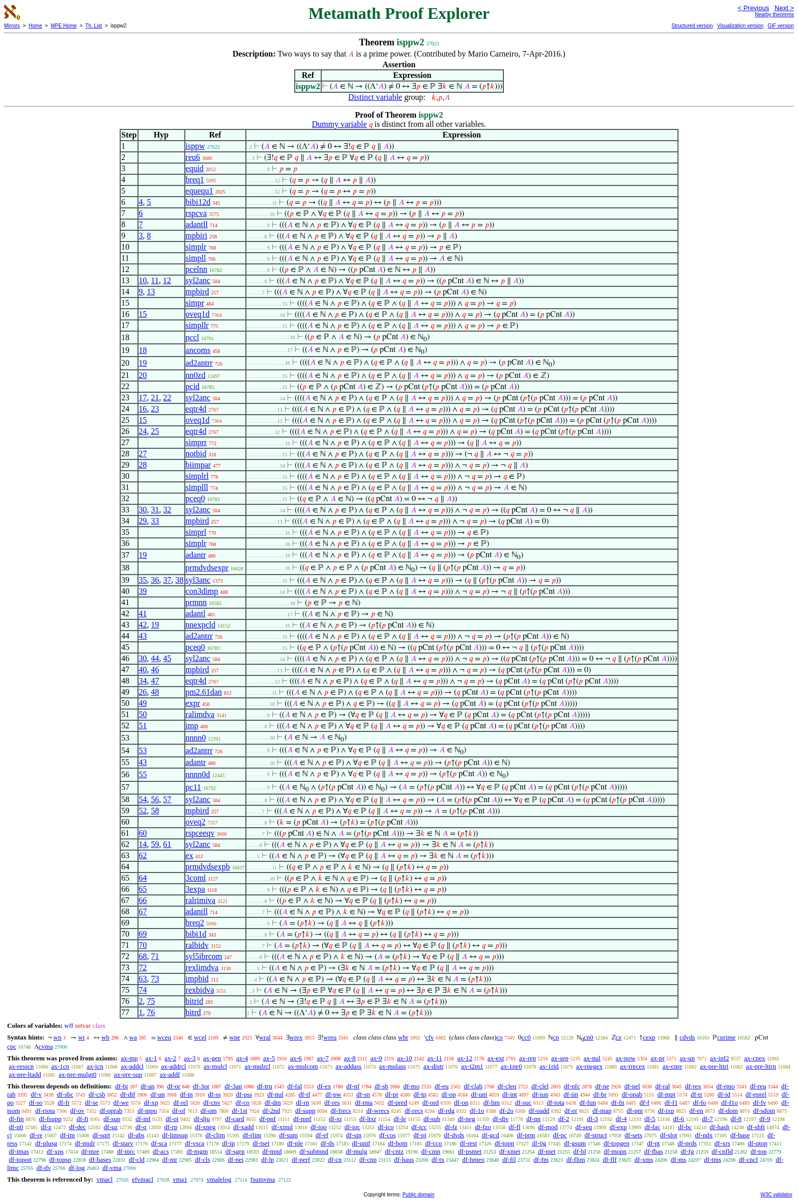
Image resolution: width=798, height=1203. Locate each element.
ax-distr (433, 1066)
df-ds (327, 1143)
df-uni (479, 1094)
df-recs (414, 1110)
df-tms (712, 1159)
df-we (121, 1102)
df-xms (643, 1159)
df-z (46, 1127)
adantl (196, 613)
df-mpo (147, 1110)
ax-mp (129, 1058)
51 (143, 725)
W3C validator (776, 1194)
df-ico (386, 1127)
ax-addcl (132, 1066)
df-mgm (197, 1151)
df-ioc (352, 1127)
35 (143, 580)
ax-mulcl (215, 1066)
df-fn (617, 1102)
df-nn (533, 1119)
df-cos (387, 1135)
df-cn (334, 1159)
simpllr (197, 325)
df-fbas (653, 1151)
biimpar (198, 464)
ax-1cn (60, 1066)
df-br (600, 1094)
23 (155, 408)
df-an (147, 1086)
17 (143, 397)
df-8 (736, 1119)
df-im (67, 1135)
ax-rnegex (589, 1066)
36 (155, 580)
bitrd (193, 1012)
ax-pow (626, 1058)
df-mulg (356, 1151)
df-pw (333, 1094)
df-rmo (726, 1086)
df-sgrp (235, 1151)
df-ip (228, 1143)
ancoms (198, 350)
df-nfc (572, 1086)
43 (143, 636)
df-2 (563, 1119)
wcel (200, 1037)
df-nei (235, 1159)
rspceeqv (200, 833)
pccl (193, 337)
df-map (602, 1110)
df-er (570, 1110)
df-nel (632, 1086)
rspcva (196, 213)
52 (143, 810)
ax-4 (242, 1058)
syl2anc (198, 280)
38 (180, 580)
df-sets (633, 1135)
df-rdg (446, 1110)
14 (143, 844)
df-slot (668, 1135)
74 (143, 990)
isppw (195, 146)
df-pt (653, 1143)
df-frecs (341, 1110)
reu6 (193, 157)
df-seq (583, 1127)
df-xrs (722, 1143)
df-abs (136, 1135)
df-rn (302, 1102)
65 (143, 889)
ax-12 (465, 1058)
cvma (46, 1046)
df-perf (301, 1159)
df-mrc (126, 1151)
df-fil (509, 1159)
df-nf (352, 1086)
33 (155, 520)
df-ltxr (367, 1119)
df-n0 (16, 1127)
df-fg (687, 1151)
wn (57, 1037)
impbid (197, 978)
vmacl (104, 1179)
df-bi (121, 1086)
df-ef (322, 1135)
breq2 (195, 922)
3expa (195, 889)
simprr (196, 442)
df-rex (693, 1086)
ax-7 (323, 1058)
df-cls (202, 1159)
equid (195, 168)
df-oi (172, 1119)
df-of (178, 1110)
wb (105, 1037)
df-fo (699, 1102)
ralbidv (197, 945)
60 (143, 833)
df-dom (728, 1110)
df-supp (305, 1110)
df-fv (759, 1102)
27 (143, 453)
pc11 (194, 787)
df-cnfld (722, 1151)
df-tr (696, 1094)
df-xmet (509, 1151)
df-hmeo (473, 1159)
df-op (449, 1094)
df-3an (233, 1086)
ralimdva (200, 714)
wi (81, 1037)
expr (193, 703)
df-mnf (302, 1119)
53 (143, 750)
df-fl (515, 1127)
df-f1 (671, 1102)
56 (155, 799)
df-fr (64, 1102)
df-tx (438, 1159)
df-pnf (267, 1119)
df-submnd (313, 1151)
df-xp (151, 1102)
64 (143, 877)
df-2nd (271, 1110)
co (500, 1037)
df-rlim (252, 1135)
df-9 (765, 1119)
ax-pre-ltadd (25, 1074)
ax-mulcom (303, 1066)
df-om (209, 1110)
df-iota (555, 1102)
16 (143, 408)
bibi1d (196, 933)
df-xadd (243, 1127)
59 (155, 844)
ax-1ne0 (511, 1066)
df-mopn (615, 1151)
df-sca (159, 1143)
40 (143, 669)
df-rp (170, 1127)
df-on (461, 1102)
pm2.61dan (204, 692)
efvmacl (142, 1179)
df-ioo (318, 1127)
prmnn (196, 602)
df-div (501, 1119)
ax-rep (527, 1058)
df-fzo (483, 1127)
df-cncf (748, 1159)
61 (167, 844)
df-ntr (170, 1159)
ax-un (687, 1058)
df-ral (662, 1086)
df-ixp (666, 1110)
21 (155, 397)
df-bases (100, 1159)
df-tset (260, 1143)
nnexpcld (201, 624)
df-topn (504, 1143)
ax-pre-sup (128, 1074)
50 (143, 714)
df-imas (19, 1151)
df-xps (55, 1151)
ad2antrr (199, 363)
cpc (11, 1046)
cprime (726, 1037)
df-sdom (764, 1110)
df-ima (364, 1102)
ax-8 (350, 1058)
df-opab (632, 1094)
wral (265, 1037)
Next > (784, 8)
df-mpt (666, 1094)
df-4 (621, 1119)
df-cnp (368, 1159)
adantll (197, 224)
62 (143, 855)
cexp (649, 1037)
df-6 (679, 1119)
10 (143, 280)
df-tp (420, 1094)
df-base (740, 1135)
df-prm (526, 1135)
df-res (331, 1102)
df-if (304, 1094)
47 (155, 680)
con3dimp (202, 591)
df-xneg (205, 1127)
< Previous (753, 8)
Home (35, 26)
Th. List (94, 26)
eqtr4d (196, 408)
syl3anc (198, 580)
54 (143, 799)
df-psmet (469, 1151)
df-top (759, 1151)
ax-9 (376, 1058)
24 (143, 431)
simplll (197, 487)
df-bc (685, 1127)
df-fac (652, 1127)
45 (167, 658)
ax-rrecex (632, 1066)
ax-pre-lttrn (761, 1066)
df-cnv (211, 1102)
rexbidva (200, 990)
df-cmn (431, 1151)
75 (151, 1001)
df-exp (618, 1127)
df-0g (539, 1143)
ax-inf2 (719, 1058)
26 (143, 692)
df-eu (441, 1086)
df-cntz (394, 1151)
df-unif (361, 1143)
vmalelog (219, 1179)
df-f (645, 1102)
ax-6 (296, 1058)
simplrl (197, 476)
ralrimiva (201, 900)
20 (143, 375)
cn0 (588, 1037)
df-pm (634, 1110)
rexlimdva (202, 967)
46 (155, 669)
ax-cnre (672, 1066)
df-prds (687, 1143)
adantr (196, 555)
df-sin (353, 1135)
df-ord (430, 1102)
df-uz (111, 1127)
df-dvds (454, 1135)
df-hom (397, 1143)
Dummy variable (339, 124)
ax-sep (559, 1058)
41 (143, 613)
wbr (403, 1037)
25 (155, 431)
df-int (509, 1094)
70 (143, 945)
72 (143, 967)
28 (143, 464)
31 (155, 509)
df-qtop (757, 1143)
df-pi (419, 1135)
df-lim (491, 1102)
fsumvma (262, 1179)
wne (234, 1037)
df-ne (602, 1086)
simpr (195, 302)
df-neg (466, 1119)
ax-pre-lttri (714, 1066)
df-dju (202, 1119)
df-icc (418, 1127)
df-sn (363, 1094)
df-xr (335, 1119)
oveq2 (196, 821)
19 (143, 363)
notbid (196, 453)
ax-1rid (549, 1066)
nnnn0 (196, 737)
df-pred (397, 1102)
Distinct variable (375, 97)
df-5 (650, 1119)
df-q (141, 1127)
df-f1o (729, 1102)
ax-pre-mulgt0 (77, 1074)
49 (143, 703)
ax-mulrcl (258, 1066)
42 (143, 624)
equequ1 (199, 190)
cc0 (526, 1037)
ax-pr (657, 1058)
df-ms (678, 1159)
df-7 (707, 1119)
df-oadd (539, 1110)
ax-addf (170, 1074)
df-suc (523, 1102)
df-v (36, 1094)
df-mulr (85, 1143)
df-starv (123, 1143)
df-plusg (46, 1143)
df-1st (239, 1110)
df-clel (540, 1086)
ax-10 (404, 1058)
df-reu (758, 1086)
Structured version (691, 26)
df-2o (506, 1110)
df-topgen (617, 1143)
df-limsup (175, 1135)
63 (143, 978)
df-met (547, 1151)
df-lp (267, 1159)
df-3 (592, 1119)
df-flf (609, 1159)
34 (143, 680)
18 (143, 350)
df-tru (264, 1086)
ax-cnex (754, 1058)
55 (143, 774)
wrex (296, 1037)
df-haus (404, 1159)
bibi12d (198, 202)
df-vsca (194, 1143)
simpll (196, 258)
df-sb (381, 1086)
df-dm (273, 1102)
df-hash (719, 1127)
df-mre (90, 1151)
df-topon (20, 1159)
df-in (186, 1094)
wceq (164, 1037)
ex (189, 855)
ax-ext (496, 1058)
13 (151, 291)
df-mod (547, 1127)
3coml (196, 877)
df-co (242, 1102)
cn (556, 1037)
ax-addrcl (173, 1066)
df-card (234, 1119)
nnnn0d (198, 774)
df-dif (127, 1094)
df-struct (596, 1135)
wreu (329, 1037)
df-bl (579, 1151)
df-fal (294, 1086)
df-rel (181, 1102)
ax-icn (95, 1066)
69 (143, 933)
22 (167, 397)
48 (155, 692)
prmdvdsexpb (208, 866)
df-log (77, 1167)
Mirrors (12, 26)
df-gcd (490, 1135)
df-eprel (756, 1094)
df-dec (77, 1127)
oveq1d (198, 314)
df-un (158, 1094)
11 (155, 280)
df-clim (215, 1135)
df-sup (111, 1119)
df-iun (540, 1094)
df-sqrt (101, 1135)
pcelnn (197, 269)
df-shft (756, 1127)
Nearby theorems (774, 14)
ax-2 (170, 1058)
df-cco (433, 1143)
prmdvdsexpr (207, 567)
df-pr (391, 1094)
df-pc (559, 1135)
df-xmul (282, 1127)
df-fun (588, 1102)
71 (155, 956)
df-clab (473, 1086)
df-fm (541, 1159)
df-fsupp (50, 1119)
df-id (724, 1094)
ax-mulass (392, 1066)
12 (167, 280)
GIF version (780, 26)
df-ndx (703, 1135)
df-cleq (507, 1086)
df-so (36, 1102)
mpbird (197, 291)
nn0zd (196, 375)
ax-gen (212, 1058)
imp (192, 725)
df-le (399, 1119)
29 (143, 520)
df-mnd (271, 1151)
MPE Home (64, 26)
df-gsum (575, 1143)
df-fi (82, 1119)
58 (155, 810)
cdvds (687, 1037)
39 (143, 591)
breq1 (195, 179)
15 (143, 314)
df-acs (161, 1151)
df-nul (275, 1094)
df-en (696, 1110)
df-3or (201, 1086)
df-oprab (111, 1110)
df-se (91, 1102)
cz (619, 1037)
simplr (196, 246)
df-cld (137, 1159)
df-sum (288, 1135)
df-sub (431, 1119)
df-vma (112, 1167)
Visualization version (740, 26)
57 (167, 799)
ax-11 (435, 1058)
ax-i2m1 (472, 1066)
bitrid (195, 1001)
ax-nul (592, 1058)
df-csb (97, 1094)
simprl (196, 532)
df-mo (411, 1086)
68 (143, 956)
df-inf (143, 1119)
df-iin (570, 1094)
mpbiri (197, 235)
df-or (173, 1086)
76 (151, 1012)
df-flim (575, 1159)
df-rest (468, 1143)
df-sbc (65, 1094)
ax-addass (348, 1066)
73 (155, 978)
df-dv (44, 1167)
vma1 (180, 1179)
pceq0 (195, 498)
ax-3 (189, 1058)
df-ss (214, 1094)
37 (167, 580)
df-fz (450, 1127)
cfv (429, 1037)
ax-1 (151, 1058)
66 (143, 900)
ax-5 (269, 1058)
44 (155, 658)
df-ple (295, 1143)
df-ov (77, 1110)
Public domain (419, 1194)
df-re (36, 1135)
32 (167, 509)
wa (133, 1037)
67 (143, 911)
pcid (193, 386)
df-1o (477, 1110)
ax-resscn (21, 1066)
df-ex (324, 1086)
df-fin (16, 1119)
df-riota (45, 1110)
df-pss (244, 1094)
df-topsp (60, 1159)
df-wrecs (377, 1110)
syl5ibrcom (204, 956)
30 (143, 509)
